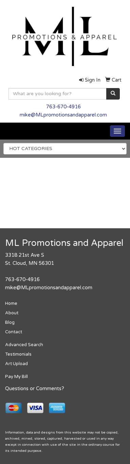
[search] (113, 94)
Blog (10, 322)
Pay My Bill (16, 376)
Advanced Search (24, 344)
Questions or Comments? (34, 389)
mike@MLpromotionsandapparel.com (63, 115)
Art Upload (16, 363)
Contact (13, 332)
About (11, 313)
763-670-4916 (63, 107)
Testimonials (18, 354)
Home (11, 303)
